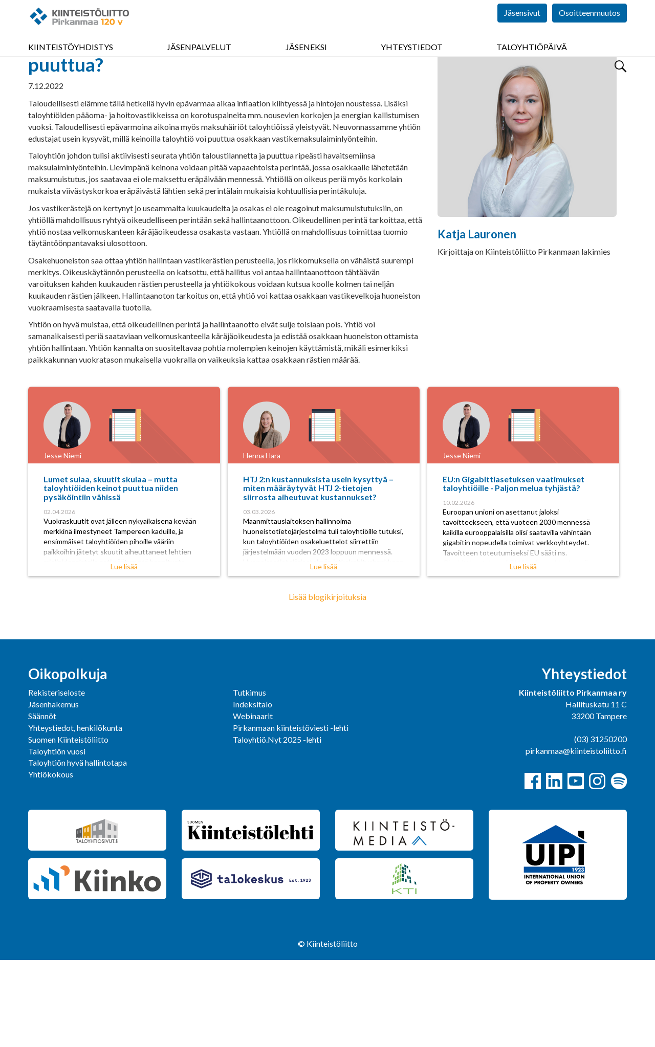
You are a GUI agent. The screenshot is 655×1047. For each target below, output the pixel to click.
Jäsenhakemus (53, 791)
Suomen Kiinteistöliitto (68, 826)
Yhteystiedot (412, 61)
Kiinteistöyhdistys (70, 61)
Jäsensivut (522, 30)
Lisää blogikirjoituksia (327, 683)
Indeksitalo (252, 791)
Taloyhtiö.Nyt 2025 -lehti (278, 826)
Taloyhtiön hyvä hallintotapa (77, 849)
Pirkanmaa (47, 100)
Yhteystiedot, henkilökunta (75, 814)
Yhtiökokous (50, 861)
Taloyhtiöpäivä (531, 61)
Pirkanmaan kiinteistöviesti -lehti (290, 814)
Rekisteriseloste (56, 779)
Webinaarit (253, 803)
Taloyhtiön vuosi (56, 838)
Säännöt (42, 803)
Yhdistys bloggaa (107, 100)
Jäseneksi (306, 61)
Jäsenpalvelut (199, 61)
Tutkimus (249, 779)
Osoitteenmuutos (589, 30)
